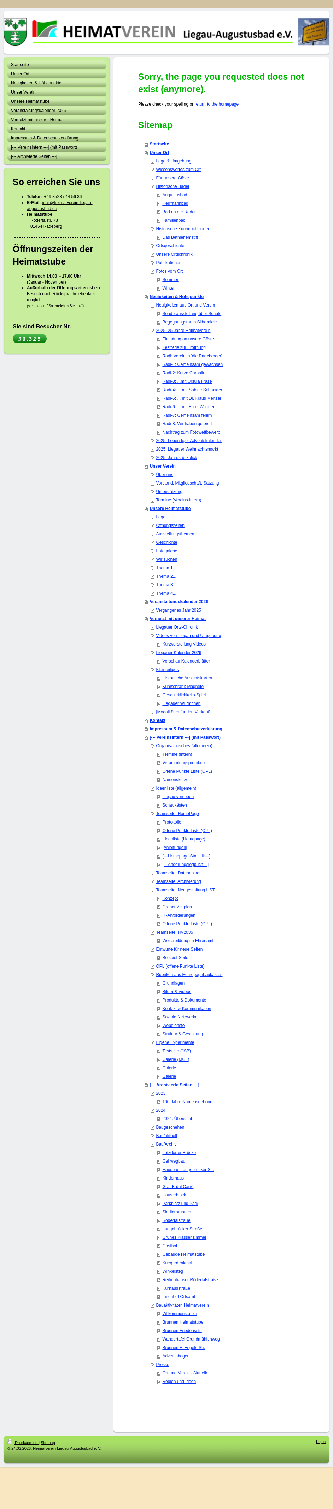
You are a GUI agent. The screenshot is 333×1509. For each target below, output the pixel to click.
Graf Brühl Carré (177, 1186)
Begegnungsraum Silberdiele (189, 322)
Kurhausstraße (176, 1288)
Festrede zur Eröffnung (184, 347)
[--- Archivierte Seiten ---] (174, 1084)
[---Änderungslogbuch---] (185, 864)
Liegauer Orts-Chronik (177, 627)
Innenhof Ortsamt (178, 1296)
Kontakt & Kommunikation (186, 1008)
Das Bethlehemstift (180, 237)
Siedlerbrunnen (176, 1212)
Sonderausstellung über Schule (191, 313)
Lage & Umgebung (173, 161)
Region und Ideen (179, 1381)
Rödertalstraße (176, 1220)
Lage (160, 517)
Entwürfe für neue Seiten (179, 949)
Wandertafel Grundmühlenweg (191, 1339)
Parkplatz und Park (180, 1203)
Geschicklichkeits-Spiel (184, 695)
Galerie (169, 1067)
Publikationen (168, 262)
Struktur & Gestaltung (182, 1034)
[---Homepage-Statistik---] (186, 856)
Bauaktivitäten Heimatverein (182, 1305)
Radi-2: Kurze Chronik (183, 372)
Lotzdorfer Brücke (179, 1152)
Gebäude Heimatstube (183, 1254)
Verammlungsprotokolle (184, 762)
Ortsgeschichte (170, 245)
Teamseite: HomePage (177, 813)
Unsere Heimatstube (170, 508)
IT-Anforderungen (178, 915)
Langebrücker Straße (182, 1228)
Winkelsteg (172, 1271)
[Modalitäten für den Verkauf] (183, 711)
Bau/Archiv (166, 1144)
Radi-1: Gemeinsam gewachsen (192, 364)
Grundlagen (173, 983)
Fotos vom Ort (169, 271)
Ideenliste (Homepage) (183, 839)
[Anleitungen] (174, 847)
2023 (160, 1093)
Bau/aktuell (166, 1135)
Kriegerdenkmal (177, 1262)
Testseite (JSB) (176, 1050)
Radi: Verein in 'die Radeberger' (192, 356)
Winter (168, 288)
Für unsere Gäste (172, 178)
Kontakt (157, 720)
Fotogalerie (166, 550)
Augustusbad (174, 194)
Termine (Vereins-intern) (178, 500)
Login (321, 1441)
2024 (160, 1110)
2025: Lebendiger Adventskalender (188, 440)
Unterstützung (169, 491)
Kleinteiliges (167, 669)
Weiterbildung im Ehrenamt (188, 940)
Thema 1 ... (166, 567)
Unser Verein (162, 466)
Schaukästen (174, 805)
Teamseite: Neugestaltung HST (185, 889)
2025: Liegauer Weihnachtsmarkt (187, 449)
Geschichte (166, 542)
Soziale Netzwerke (179, 1017)
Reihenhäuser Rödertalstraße (190, 1279)
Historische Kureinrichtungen (183, 228)
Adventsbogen (175, 1356)
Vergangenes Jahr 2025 (178, 610)
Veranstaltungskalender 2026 (179, 601)
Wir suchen (166, 559)
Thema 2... (166, 576)
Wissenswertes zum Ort (178, 169)
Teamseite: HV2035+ (175, 932)
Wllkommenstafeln (179, 1313)
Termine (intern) (177, 754)
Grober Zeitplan (177, 906)
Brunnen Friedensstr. (181, 1330)
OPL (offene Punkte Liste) (180, 966)
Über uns (164, 474)
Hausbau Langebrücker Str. (188, 1169)
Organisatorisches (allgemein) (184, 745)
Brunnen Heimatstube (182, 1322)
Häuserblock (174, 1195)
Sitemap (48, 1442)
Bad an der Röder (179, 211)
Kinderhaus (173, 1178)
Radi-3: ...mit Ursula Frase (187, 381)
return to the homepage (216, 104)
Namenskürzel (175, 779)
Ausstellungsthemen (175, 533)
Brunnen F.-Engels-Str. (183, 1347)
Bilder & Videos (176, 991)
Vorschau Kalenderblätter (186, 661)
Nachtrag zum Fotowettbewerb (191, 432)
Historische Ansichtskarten (187, 678)
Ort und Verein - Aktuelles (186, 1373)
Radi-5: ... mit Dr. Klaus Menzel (191, 398)
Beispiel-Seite (175, 957)
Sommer (170, 279)
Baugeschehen (170, 1127)
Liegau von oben (178, 796)
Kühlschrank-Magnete (183, 686)
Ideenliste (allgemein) (176, 788)
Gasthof (169, 1245)
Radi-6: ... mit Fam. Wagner (188, 406)
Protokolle (171, 822)
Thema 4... (166, 593)
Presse (162, 1364)
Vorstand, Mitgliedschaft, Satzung (187, 483)
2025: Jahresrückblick (176, 457)
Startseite (159, 144)
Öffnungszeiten (170, 525)
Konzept (170, 898)
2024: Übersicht (177, 1118)
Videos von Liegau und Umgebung (188, 635)
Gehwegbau (173, 1161)
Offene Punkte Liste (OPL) (187, 771)
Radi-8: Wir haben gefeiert (187, 423)
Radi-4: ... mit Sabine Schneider (192, 389)
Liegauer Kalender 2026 (178, 652)
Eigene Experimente (175, 1042)
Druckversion (23, 1442)
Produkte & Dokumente (184, 1000)
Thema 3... (166, 584)
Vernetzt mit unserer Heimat (178, 618)
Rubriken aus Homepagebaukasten (189, 974)
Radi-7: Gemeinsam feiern (187, 415)
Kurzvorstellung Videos (184, 644)
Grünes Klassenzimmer (184, 1237)
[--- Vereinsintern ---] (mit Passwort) (185, 737)
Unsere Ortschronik (174, 254)
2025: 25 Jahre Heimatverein (183, 330)
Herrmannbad (175, 203)
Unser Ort (159, 152)
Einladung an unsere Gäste (188, 339)
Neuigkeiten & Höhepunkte (177, 296)
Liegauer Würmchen (181, 703)
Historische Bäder (172, 186)
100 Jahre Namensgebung (187, 1101)
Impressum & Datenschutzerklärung (186, 728)
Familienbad (173, 220)
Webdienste (173, 1025)
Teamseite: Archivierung (178, 881)
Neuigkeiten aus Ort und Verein (185, 305)
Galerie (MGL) (175, 1059)
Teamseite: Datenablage (178, 873)
